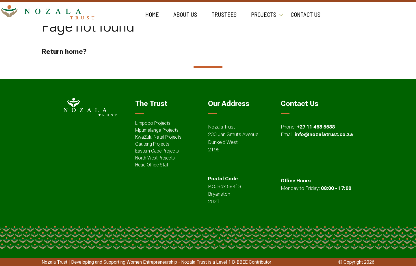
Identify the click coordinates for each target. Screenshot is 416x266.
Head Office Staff (152, 165)
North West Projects (155, 158)
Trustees (224, 14)
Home (152, 14)
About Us (185, 14)
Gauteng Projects (152, 144)
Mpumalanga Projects (157, 130)
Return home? (64, 51)
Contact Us (305, 14)
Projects (263, 14)
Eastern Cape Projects (157, 151)
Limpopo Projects (152, 123)
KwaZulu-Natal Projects (158, 137)
